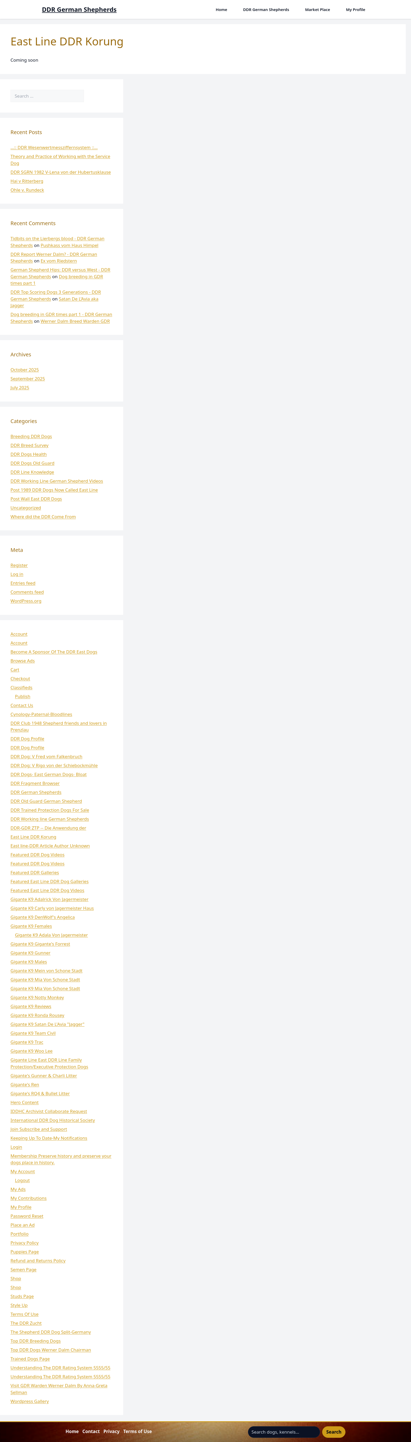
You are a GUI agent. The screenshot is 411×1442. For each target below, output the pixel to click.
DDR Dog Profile (27, 739)
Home (221, 9)
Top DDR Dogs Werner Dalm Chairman (50, 1350)
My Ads (18, 1189)
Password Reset (26, 1216)
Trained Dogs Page (30, 1359)
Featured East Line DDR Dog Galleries (49, 881)
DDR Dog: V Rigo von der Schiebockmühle (54, 765)
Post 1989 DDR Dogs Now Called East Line (54, 490)
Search (334, 1432)
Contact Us (21, 705)
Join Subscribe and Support (38, 1129)
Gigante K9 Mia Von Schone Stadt (45, 979)
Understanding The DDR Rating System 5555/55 (60, 1368)
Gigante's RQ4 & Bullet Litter (40, 1093)
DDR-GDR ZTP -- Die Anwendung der (48, 828)
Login (16, 1147)
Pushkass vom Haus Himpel (70, 245)
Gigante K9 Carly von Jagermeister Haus (52, 908)
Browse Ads (22, 661)
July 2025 (19, 387)
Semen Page (23, 1269)
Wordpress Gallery (29, 1401)
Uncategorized (25, 508)
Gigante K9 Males (28, 962)
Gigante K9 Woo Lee (31, 1051)
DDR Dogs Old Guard (32, 463)
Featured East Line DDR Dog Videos (47, 890)
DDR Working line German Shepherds (49, 819)
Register (19, 565)
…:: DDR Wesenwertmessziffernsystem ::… (54, 147)
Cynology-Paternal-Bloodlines (41, 714)
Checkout (20, 678)
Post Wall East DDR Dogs (36, 499)
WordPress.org (25, 601)
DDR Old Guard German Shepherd (46, 801)
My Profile (355, 9)
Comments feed (27, 592)
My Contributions (28, 1198)
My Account (22, 1171)
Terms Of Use (24, 1314)
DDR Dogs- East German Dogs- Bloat (48, 774)
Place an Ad (22, 1225)
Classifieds (21, 687)
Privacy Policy (24, 1243)
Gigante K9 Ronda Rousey (37, 1015)
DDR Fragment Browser (35, 783)
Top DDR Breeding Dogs (35, 1341)
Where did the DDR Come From (43, 517)
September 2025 (27, 379)
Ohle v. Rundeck (27, 190)
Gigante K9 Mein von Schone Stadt (46, 971)
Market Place (317, 9)
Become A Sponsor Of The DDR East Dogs (53, 652)
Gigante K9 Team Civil (33, 1033)
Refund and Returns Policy (38, 1261)
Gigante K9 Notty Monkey (37, 997)
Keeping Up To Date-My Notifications (48, 1138)
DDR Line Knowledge (32, 472)
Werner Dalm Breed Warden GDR (75, 321)
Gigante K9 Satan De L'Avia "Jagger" (47, 1024)
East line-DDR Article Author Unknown (50, 846)
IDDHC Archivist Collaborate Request (48, 1111)
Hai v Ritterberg (26, 181)
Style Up (19, 1305)
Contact (91, 1431)
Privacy (112, 1431)
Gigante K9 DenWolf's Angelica (42, 917)
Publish (22, 696)
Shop (15, 1278)
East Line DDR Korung (33, 837)
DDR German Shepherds (79, 9)
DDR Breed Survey (29, 445)
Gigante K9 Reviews (30, 1006)
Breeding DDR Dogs (31, 436)
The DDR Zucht (26, 1323)
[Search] (91, 96)
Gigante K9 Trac (26, 1042)
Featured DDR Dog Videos (37, 855)
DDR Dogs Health (28, 454)
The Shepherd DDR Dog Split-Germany (50, 1332)
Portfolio (19, 1234)
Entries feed (22, 583)
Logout (22, 1180)
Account (19, 634)
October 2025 (24, 370)
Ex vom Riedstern (59, 261)
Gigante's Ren (24, 1084)
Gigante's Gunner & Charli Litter (43, 1076)
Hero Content (24, 1102)
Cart (14, 670)
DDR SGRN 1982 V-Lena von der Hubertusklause (60, 172)
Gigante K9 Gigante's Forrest (40, 944)
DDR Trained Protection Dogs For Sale (49, 810)
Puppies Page (24, 1252)
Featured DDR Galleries (34, 872)
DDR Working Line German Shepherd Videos (56, 481)
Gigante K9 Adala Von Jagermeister (51, 935)
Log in (16, 574)
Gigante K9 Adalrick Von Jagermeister (49, 899)
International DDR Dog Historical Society (52, 1120)
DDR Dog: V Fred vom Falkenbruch (46, 756)
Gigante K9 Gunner (30, 953)
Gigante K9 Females (31, 926)
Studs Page (22, 1296)
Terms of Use (137, 1431)
